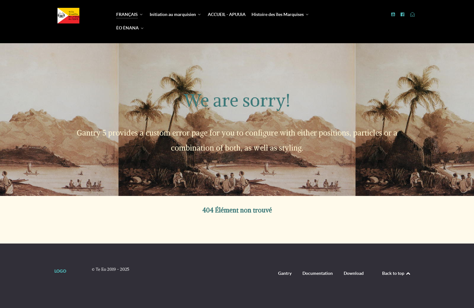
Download (354, 273)
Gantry (285, 273)
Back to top (396, 273)
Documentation (317, 273)
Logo (60, 271)
